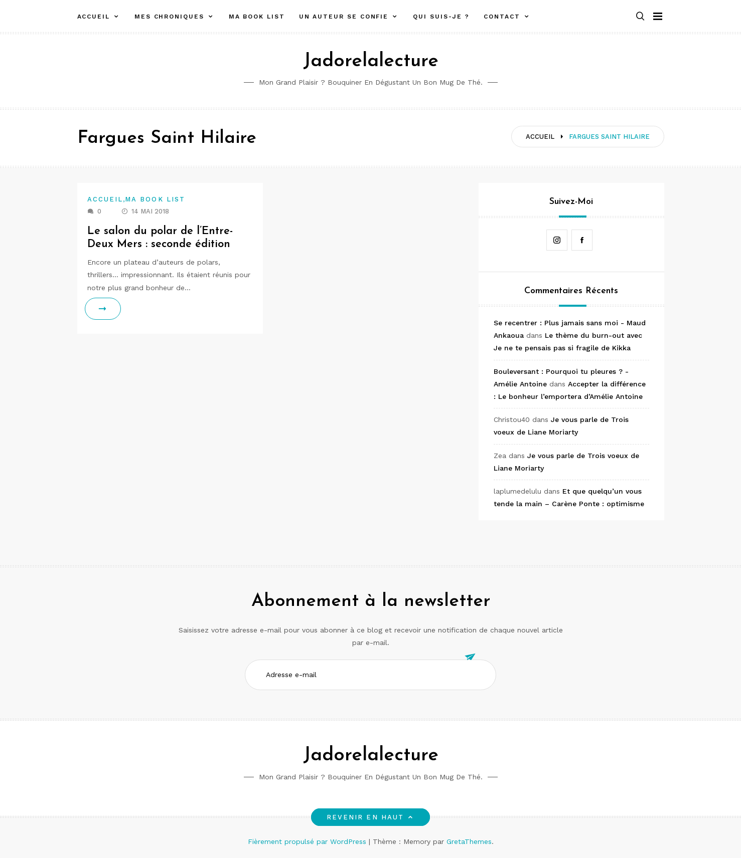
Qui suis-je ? (441, 16)
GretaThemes (469, 841)
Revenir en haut (370, 817)
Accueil (93, 16)
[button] (640, 17)
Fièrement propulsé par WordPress (308, 841)
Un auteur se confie (343, 16)
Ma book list (257, 16)
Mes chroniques (169, 16)
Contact (502, 16)
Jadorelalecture (370, 61)
